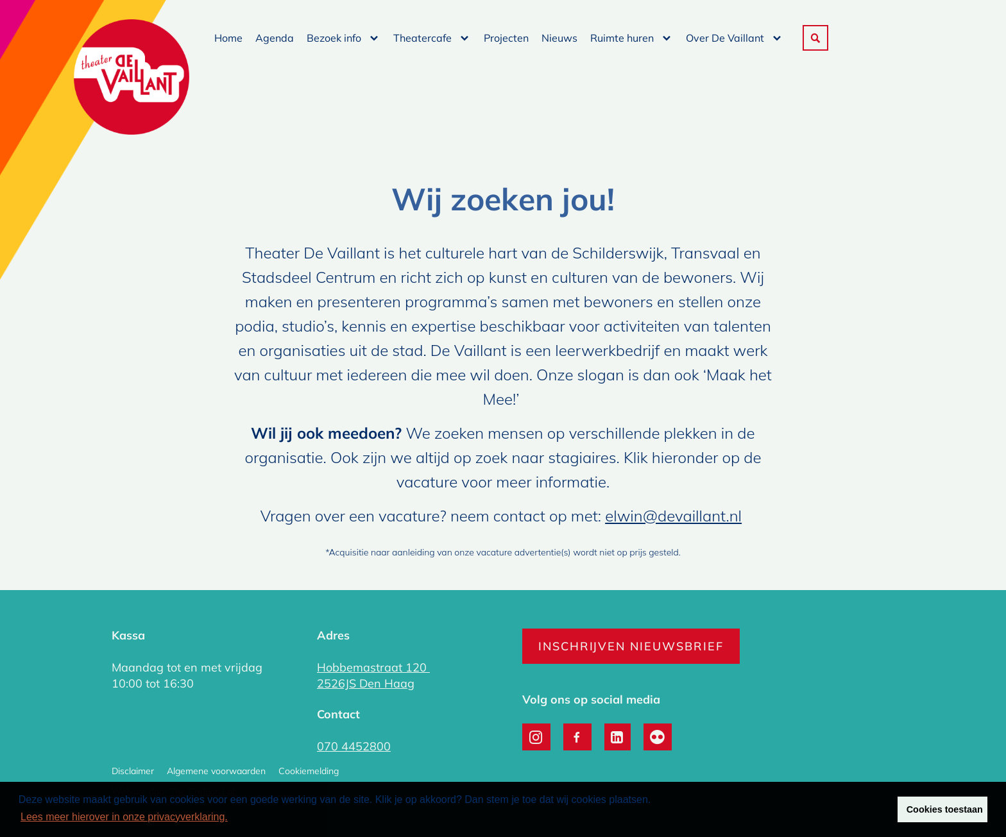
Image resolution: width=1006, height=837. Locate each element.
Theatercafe (422, 37)
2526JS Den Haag (365, 683)
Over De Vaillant (725, 37)
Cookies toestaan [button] (945, 809)
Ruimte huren (622, 37)
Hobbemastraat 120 (373, 667)
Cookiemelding (308, 771)
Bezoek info (334, 37)
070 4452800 (354, 746)
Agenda (274, 37)
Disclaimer (133, 771)
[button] (815, 38)
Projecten (506, 37)
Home (228, 37)
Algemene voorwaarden (216, 771)
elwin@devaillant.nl (673, 515)
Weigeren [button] (862, 809)
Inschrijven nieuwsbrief (631, 646)
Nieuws (559, 37)
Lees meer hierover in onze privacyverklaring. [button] (124, 816)
